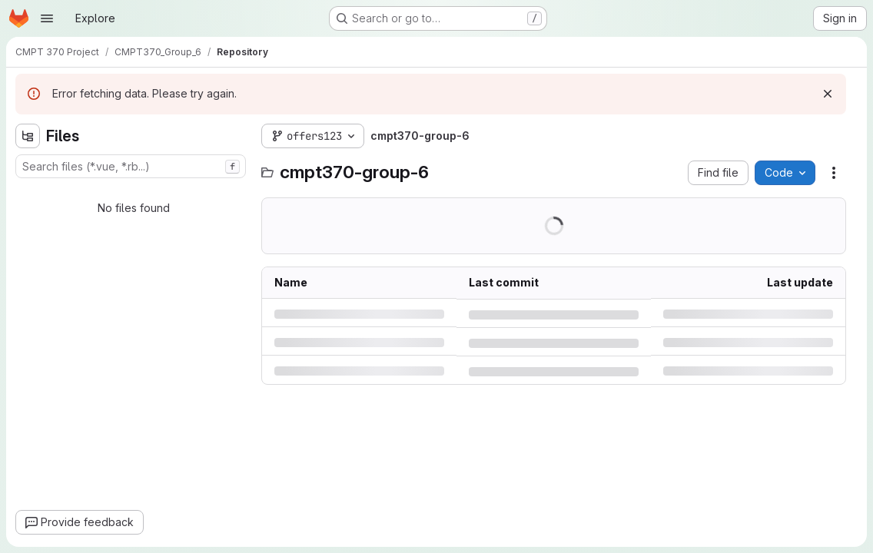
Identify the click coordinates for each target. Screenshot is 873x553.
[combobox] (130, 166)
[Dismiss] (827, 93)
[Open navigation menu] (47, 18)
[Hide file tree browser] (27, 136)
